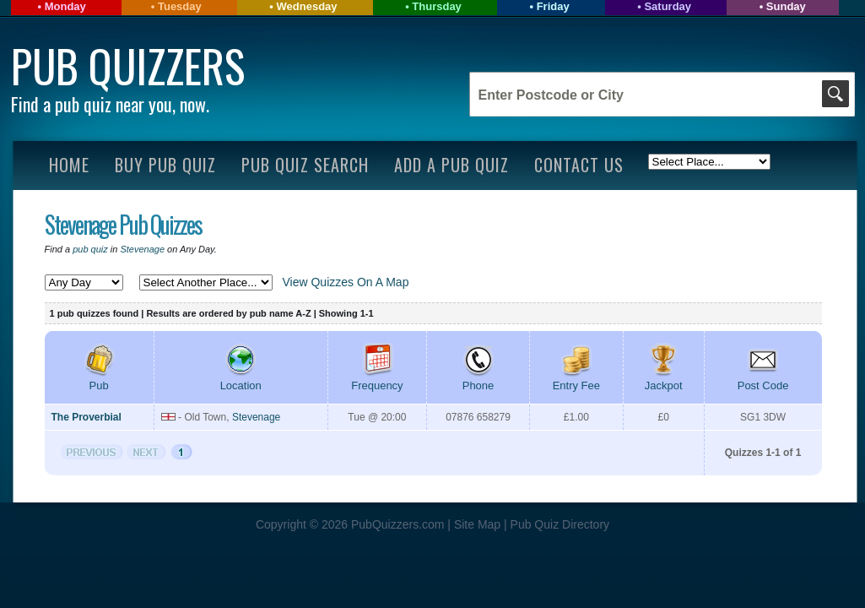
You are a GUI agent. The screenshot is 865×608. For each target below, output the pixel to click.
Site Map (479, 524)
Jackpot (664, 379)
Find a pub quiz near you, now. (110, 103)
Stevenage (142, 249)
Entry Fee (576, 379)
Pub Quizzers (128, 65)
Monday (65, 6)
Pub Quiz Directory (560, 524)
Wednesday (307, 6)
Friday (553, 6)
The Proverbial (86, 417)
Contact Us (579, 164)
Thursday (437, 6)
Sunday (786, 6)
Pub (99, 379)
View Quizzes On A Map (346, 282)
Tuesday (180, 6)
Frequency (377, 379)
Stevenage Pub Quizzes (123, 224)
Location (241, 379)
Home (69, 164)
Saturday (667, 6)
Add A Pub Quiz (451, 164)
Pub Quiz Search (305, 164)
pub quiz (90, 249)
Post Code (763, 379)
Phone (478, 379)
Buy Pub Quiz (165, 164)
